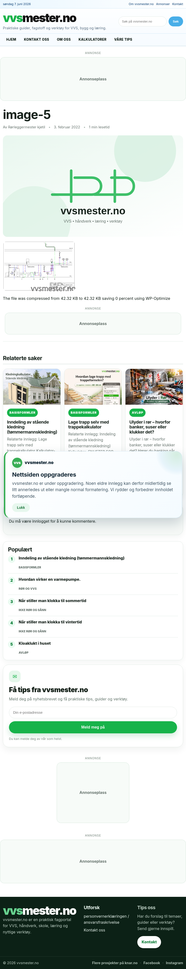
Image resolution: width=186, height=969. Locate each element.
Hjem (11, 39)
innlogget (40, 521)
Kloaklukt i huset (35, 643)
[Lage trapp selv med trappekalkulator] (93, 387)
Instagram (174, 963)
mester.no (39, 17)
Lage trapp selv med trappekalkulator (88, 424)
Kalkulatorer (92, 39)
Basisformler (22, 412)
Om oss (64, 39)
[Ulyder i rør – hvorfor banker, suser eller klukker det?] (154, 387)
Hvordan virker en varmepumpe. (50, 579)
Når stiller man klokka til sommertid (52, 600)
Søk (176, 21)
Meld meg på (93, 727)
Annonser (163, 4)
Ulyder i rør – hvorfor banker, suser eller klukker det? (149, 426)
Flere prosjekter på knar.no (115, 963)
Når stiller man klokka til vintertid (50, 622)
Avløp (137, 412)
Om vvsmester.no (141, 4)
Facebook (151, 963)
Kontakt (177, 4)
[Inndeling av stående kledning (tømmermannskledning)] (32, 387)
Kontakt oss (36, 39)
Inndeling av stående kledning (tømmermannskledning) (71, 558)
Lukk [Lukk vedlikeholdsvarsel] (21, 508)
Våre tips (123, 39)
